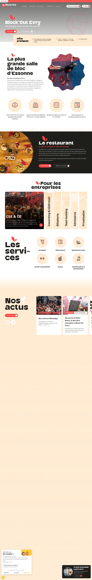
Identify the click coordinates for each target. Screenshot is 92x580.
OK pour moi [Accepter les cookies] (27, 572)
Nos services (28, 31)
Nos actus (58, 6)
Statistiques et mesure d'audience (11, 566)
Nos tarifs (11, 31)
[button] (3, 577)
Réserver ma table (74, 6)
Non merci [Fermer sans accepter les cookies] (6, 572)
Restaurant (32, 6)
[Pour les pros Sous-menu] (44, 6)
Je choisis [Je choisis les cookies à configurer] (16, 572)
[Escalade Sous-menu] (27, 6)
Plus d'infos (46, 166)
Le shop (86, 6)
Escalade (24, 6)
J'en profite (78, 576)
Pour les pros (40, 6)
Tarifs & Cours (50, 6)
